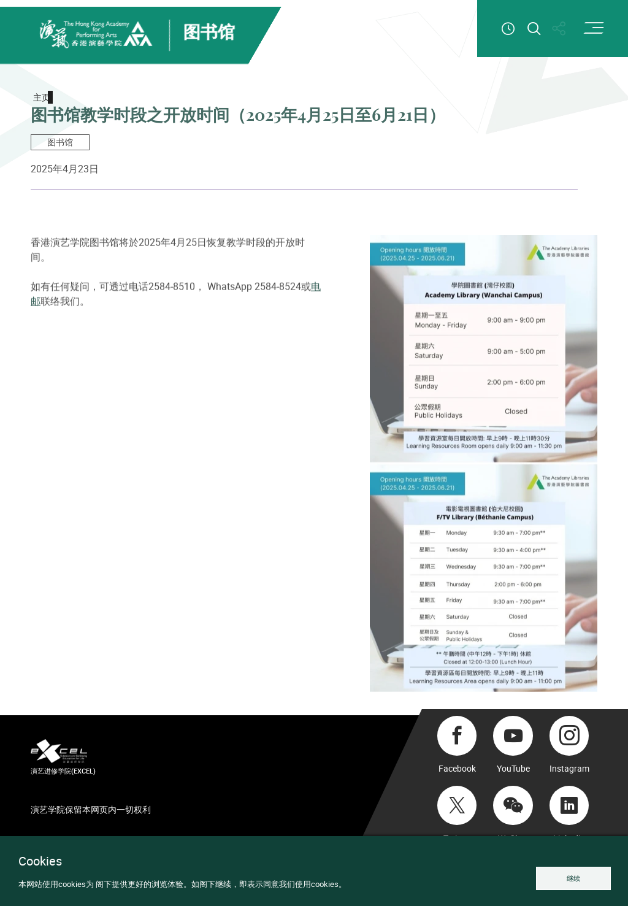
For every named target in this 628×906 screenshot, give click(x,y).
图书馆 (60, 142)
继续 (573, 878)
